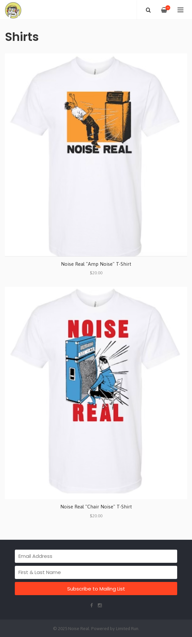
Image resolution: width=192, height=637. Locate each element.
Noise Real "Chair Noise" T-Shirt (96, 506)
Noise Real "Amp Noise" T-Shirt (96, 264)
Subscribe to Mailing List (96, 588)
